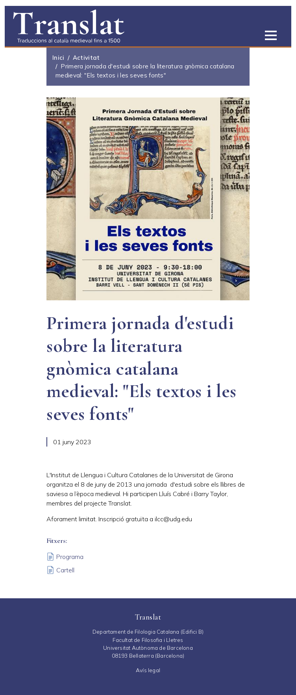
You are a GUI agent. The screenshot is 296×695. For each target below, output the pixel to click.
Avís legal (148, 670)
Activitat (86, 57)
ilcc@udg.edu (173, 519)
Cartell (65, 570)
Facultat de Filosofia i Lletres (148, 639)
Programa (69, 557)
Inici (58, 57)
